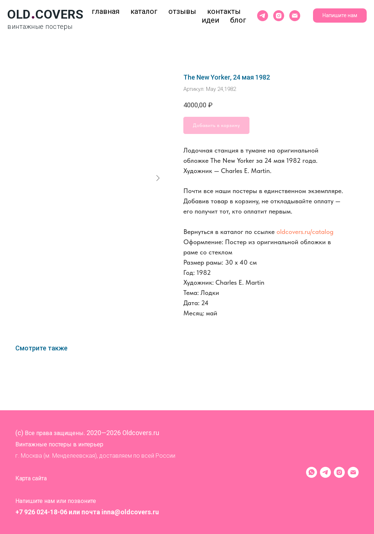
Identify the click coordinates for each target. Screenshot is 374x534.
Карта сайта (31, 478)
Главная (105, 11)
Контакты (224, 11)
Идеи (210, 20)
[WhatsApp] (311, 472)
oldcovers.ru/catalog (304, 231)
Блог (238, 20)
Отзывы (182, 11)
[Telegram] (325, 472)
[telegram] (262, 15)
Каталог (143, 11)
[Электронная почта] (294, 15)
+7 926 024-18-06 (41, 512)
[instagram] (278, 15)
